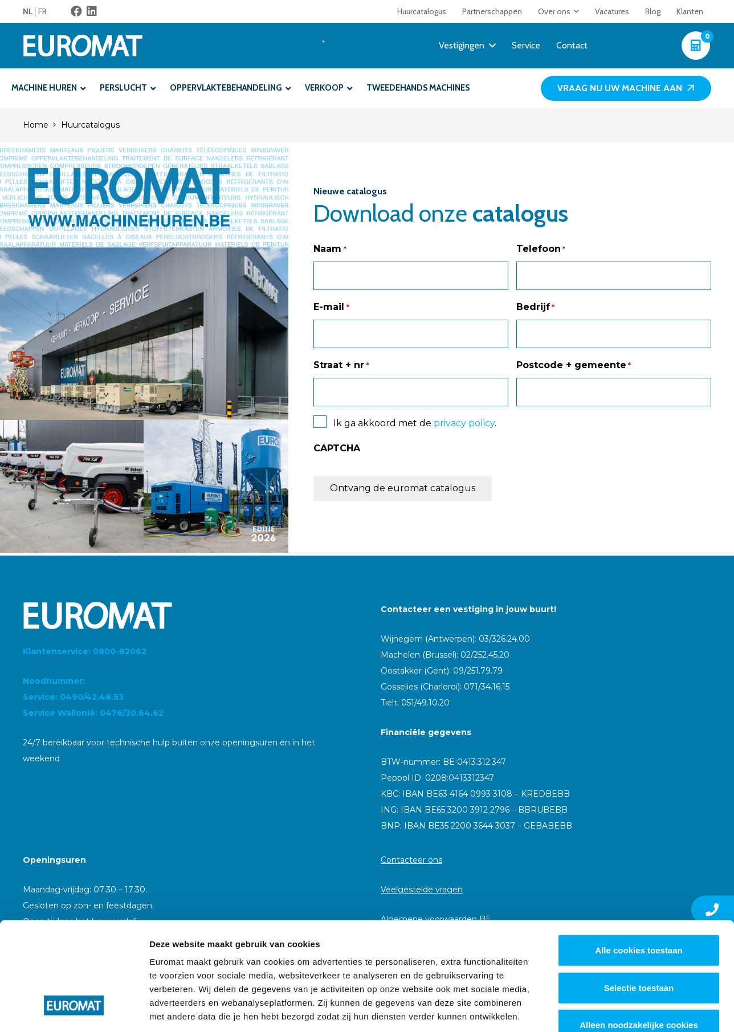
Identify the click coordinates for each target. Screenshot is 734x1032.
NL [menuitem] (28, 11)
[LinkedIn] (92, 11)
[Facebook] (76, 11)
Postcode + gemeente (573, 365)
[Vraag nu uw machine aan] (626, 88)
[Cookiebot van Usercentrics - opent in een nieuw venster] (74, 1009)
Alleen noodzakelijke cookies (639, 932)
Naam (329, 249)
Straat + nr (341, 365)
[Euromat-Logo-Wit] (83, 45)
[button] (574, 11)
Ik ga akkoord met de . (414, 423)
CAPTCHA (336, 448)
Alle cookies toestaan (638, 858)
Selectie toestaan (639, 895)
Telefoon (540, 249)
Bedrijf (535, 307)
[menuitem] (30, 11)
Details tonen (616, 1009)
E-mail (331, 307)
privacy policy (464, 423)
